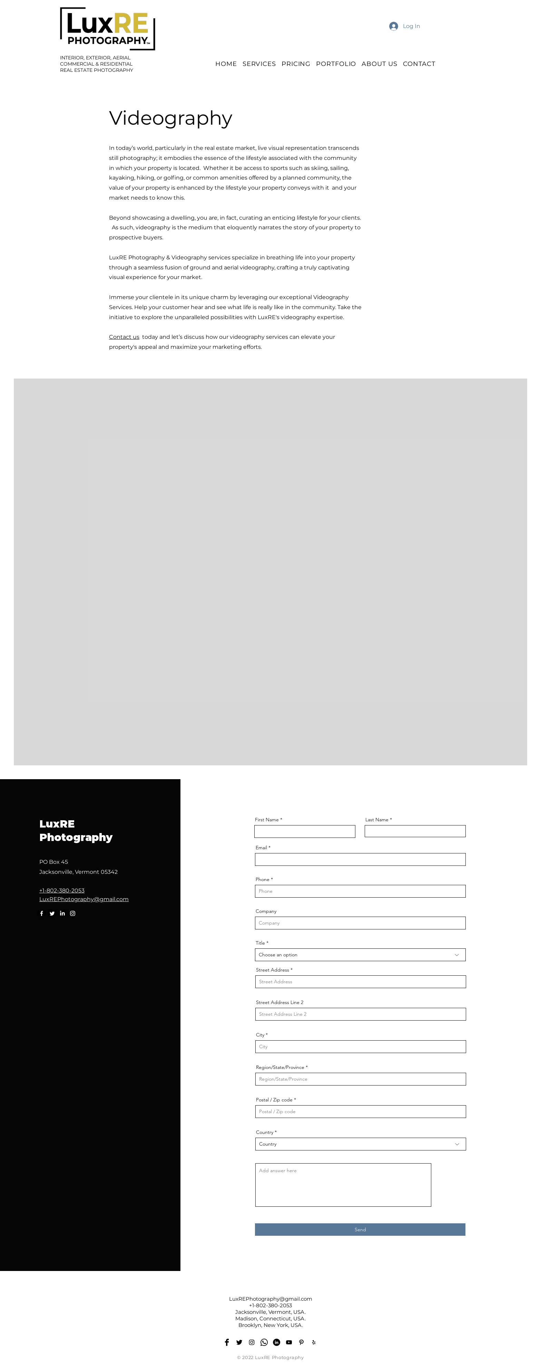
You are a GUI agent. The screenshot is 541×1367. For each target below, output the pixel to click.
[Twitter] (52, 913)
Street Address (272, 969)
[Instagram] (72, 913)
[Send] (360, 1229)
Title (260, 942)
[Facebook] (41, 913)
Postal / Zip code (274, 1099)
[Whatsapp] (264, 1342)
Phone (262, 879)
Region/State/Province (280, 1067)
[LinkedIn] (62, 913)
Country (264, 1132)
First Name (267, 819)
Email (261, 847)
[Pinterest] (301, 1342)
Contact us (124, 337)
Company (266, 911)
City (260, 1034)
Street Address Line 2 (279, 1002)
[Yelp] (313, 1342)
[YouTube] (289, 1342)
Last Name (376, 819)
